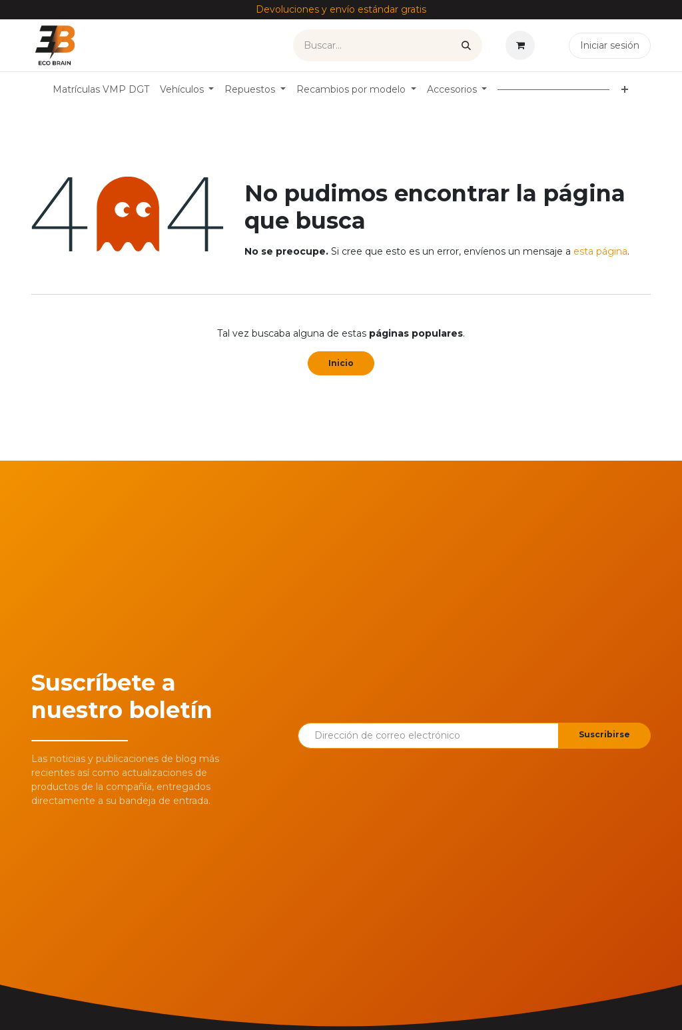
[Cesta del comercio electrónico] (523, 45)
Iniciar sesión (609, 45)
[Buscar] (466, 45)
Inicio (341, 363)
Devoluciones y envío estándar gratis (341, 9)
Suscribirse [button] (604, 734)
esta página (600, 251)
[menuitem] (101, 89)
